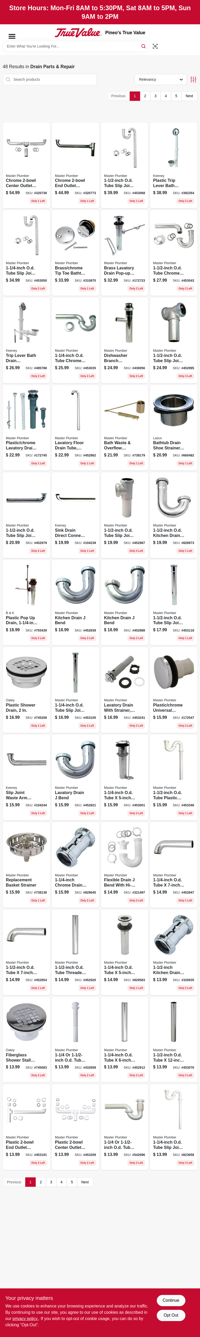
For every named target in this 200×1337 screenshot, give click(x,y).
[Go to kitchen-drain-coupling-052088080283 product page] (173, 952)
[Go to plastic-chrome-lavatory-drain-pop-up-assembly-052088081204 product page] (26, 428)
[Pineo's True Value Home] (78, 32)
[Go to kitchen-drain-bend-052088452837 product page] (75, 603)
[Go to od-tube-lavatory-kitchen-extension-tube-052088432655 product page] (75, 1040)
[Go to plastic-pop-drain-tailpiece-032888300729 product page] (26, 603)
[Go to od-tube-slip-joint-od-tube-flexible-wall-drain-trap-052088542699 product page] (124, 1127)
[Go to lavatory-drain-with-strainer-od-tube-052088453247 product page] (124, 690)
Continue (170, 1300)
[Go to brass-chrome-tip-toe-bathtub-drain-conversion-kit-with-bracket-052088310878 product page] (75, 253)
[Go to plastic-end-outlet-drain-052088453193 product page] (26, 1127)
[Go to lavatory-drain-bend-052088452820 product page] (75, 777)
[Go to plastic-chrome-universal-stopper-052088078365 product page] (173, 690)
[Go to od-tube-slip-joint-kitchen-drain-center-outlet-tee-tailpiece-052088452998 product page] (173, 340)
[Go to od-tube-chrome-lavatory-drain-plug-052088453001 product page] (124, 777)
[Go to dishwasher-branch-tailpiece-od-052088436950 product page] (124, 340)
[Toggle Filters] (193, 80)
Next (189, 96)
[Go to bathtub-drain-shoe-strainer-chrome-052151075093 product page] (173, 428)
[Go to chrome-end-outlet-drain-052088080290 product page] (75, 166)
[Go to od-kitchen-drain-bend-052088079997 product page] (173, 515)
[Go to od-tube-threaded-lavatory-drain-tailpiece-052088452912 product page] (124, 1040)
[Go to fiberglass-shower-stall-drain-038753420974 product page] (26, 1040)
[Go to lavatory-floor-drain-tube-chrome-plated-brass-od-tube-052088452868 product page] (75, 428)
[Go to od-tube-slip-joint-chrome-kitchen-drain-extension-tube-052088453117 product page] (173, 603)
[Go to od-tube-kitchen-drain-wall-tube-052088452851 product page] (26, 952)
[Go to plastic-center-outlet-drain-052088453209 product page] (75, 1127)
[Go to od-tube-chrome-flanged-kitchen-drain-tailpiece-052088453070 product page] (173, 1040)
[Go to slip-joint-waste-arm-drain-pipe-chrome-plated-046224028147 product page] (26, 777)
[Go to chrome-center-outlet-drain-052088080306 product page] (26, 166)
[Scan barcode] (155, 46)
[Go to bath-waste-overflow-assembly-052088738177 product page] (124, 428)
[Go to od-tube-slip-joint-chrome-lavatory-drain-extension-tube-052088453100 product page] (75, 690)
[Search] (144, 46)
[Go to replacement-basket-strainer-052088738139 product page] (26, 865)
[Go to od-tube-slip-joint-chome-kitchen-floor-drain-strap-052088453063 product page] (124, 166)
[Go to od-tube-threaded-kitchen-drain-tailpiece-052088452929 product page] (75, 952)
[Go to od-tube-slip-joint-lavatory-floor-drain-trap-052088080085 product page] (173, 1127)
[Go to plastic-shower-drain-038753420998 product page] (26, 690)
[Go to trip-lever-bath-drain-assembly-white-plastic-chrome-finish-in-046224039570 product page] (26, 340)
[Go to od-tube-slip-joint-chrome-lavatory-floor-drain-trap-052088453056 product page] (26, 253)
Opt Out (171, 1315)
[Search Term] (76, 46)
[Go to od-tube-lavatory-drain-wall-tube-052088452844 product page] (173, 865)
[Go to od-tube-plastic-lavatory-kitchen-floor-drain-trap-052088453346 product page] (173, 777)
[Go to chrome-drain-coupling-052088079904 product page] (75, 865)
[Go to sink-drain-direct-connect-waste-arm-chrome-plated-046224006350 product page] (75, 515)
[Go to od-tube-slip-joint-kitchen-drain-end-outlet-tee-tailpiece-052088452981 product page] (124, 515)
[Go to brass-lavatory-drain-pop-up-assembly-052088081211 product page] (124, 253)
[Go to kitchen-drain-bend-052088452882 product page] (124, 603)
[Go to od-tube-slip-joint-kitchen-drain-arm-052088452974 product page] (26, 515)
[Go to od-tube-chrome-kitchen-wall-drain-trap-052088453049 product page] (173, 253)
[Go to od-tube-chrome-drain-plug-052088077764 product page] (124, 952)
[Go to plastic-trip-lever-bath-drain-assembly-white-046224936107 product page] (173, 166)
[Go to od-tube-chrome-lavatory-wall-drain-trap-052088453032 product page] (75, 340)
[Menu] (12, 36)
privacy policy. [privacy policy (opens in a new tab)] (25, 1318)
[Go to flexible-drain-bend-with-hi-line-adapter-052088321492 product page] (124, 865)
